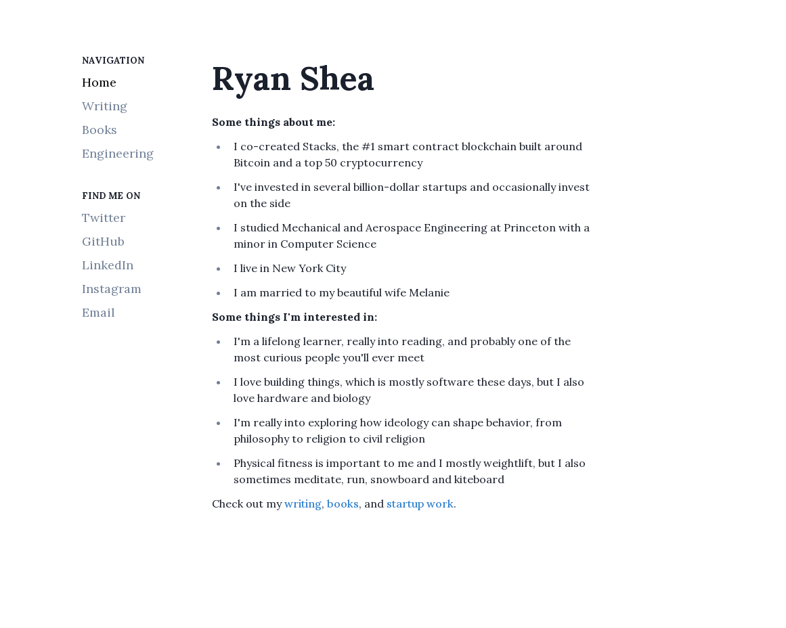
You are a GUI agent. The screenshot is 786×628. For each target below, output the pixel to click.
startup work (420, 503)
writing (303, 503)
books (343, 503)
